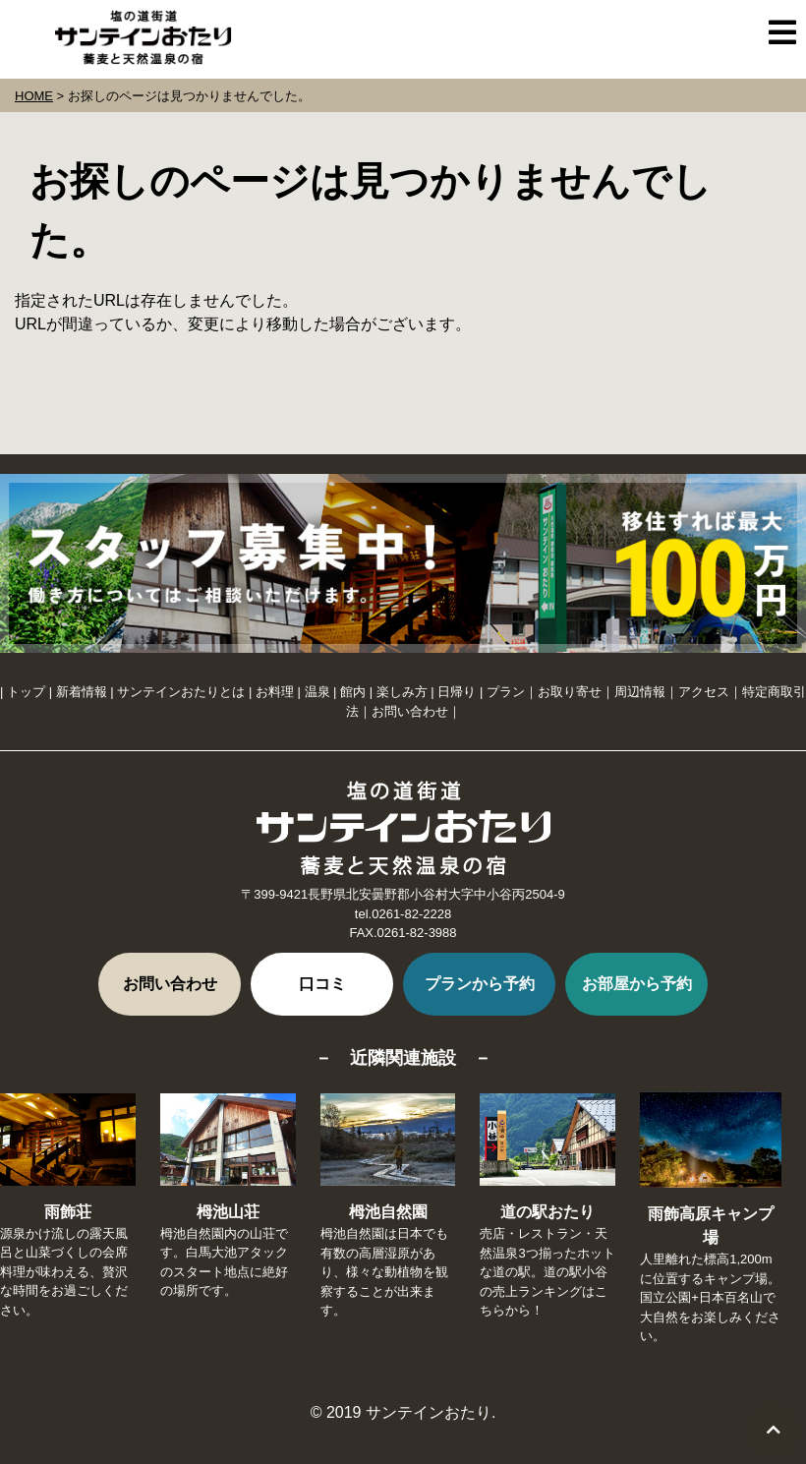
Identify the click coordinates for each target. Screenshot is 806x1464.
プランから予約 (480, 983)
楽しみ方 (402, 691)
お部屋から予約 (637, 983)
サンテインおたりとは (181, 691)
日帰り (456, 691)
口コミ (322, 983)
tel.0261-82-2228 (403, 914)
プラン (506, 691)
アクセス (703, 691)
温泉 (317, 691)
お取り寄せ (570, 691)
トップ (26, 691)
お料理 (275, 691)
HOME (34, 95)
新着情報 (81, 691)
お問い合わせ (410, 711)
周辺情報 (639, 691)
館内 (353, 691)
